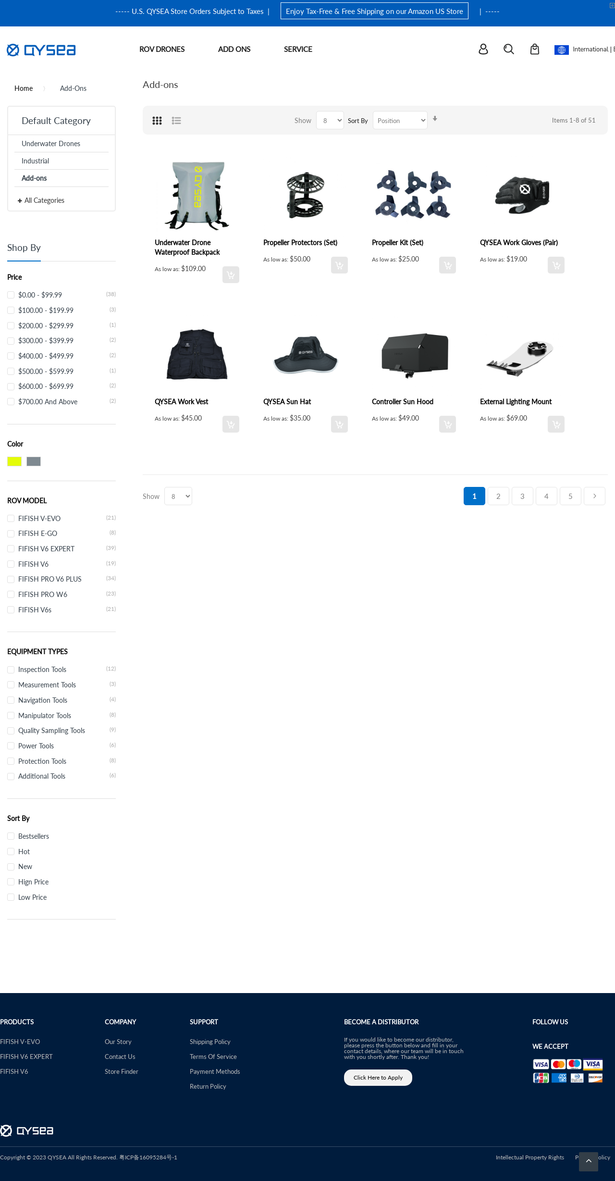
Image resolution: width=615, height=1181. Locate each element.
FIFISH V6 (67, 564)
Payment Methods (215, 1071)
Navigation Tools (67, 700)
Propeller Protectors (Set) (300, 242)
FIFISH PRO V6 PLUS (67, 579)
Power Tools (67, 745)
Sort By (358, 120)
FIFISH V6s (67, 609)
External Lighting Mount (516, 401)
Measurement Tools (67, 684)
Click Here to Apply (378, 1077)
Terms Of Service (213, 1056)
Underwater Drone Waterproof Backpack (187, 247)
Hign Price (33, 881)
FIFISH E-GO (67, 533)
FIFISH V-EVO (67, 518)
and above (67, 401)
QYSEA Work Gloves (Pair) (519, 242)
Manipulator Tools (67, 715)
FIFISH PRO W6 (67, 594)
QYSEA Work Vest (181, 401)
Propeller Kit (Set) (397, 242)
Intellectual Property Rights (530, 1157)
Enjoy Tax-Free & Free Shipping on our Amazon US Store (374, 11)
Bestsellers (33, 836)
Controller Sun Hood (402, 401)
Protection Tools (67, 761)
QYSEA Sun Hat (287, 401)
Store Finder (121, 1071)
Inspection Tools (67, 669)
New (25, 866)
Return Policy (208, 1086)
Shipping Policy (210, 1041)
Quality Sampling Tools (67, 730)
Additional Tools (67, 776)
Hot (24, 851)
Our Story (118, 1041)
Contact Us (120, 1056)
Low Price (32, 897)
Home (23, 88)
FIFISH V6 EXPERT (67, 548)
